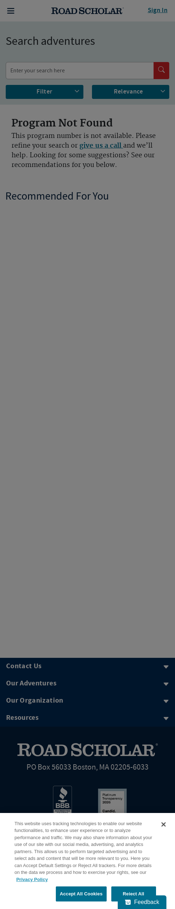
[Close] (163, 824)
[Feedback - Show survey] (142, 902)
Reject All (133, 893)
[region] (87, 861)
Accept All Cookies (81, 893)
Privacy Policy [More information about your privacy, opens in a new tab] (32, 879)
